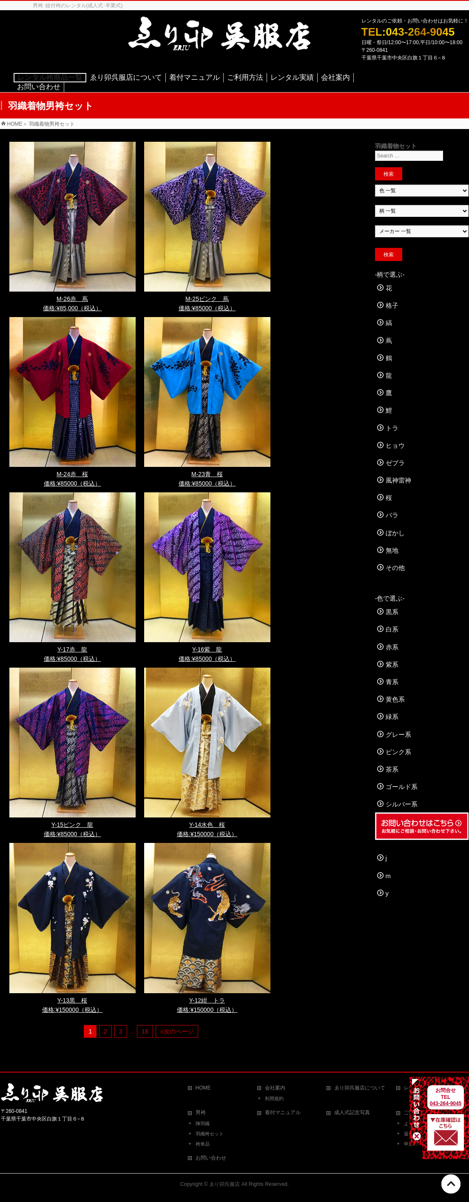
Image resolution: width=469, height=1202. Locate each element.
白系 (392, 629)
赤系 (392, 647)
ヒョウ (395, 445)
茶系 (392, 769)
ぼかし (395, 532)
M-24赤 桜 (72, 474)
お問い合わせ (211, 1158)
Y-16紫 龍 (207, 649)
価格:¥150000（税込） (207, 834)
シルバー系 (402, 804)
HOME (203, 1088)
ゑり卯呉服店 (224, 1184)
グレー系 (398, 734)
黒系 (392, 611)
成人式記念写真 (352, 1112)
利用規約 (274, 1098)
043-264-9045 (446, 1104)
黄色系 (395, 699)
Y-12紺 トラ (207, 1000)
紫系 (392, 664)
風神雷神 (398, 480)
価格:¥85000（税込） (207, 308)
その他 (395, 567)
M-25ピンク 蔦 (207, 298)
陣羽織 (203, 1123)
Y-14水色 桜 (207, 824)
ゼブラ (395, 462)
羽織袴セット (210, 1133)
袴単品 (203, 1143)
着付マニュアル (283, 1112)
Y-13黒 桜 (72, 1000)
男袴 (201, 1112)
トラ (392, 428)
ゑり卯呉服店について (359, 1088)
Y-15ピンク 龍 (72, 824)
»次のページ (176, 1031)
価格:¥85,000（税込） (72, 308)
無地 (392, 550)
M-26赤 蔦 (72, 298)
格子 (392, 305)
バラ (392, 515)
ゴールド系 (402, 786)
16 (145, 1031)
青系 (392, 681)
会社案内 (275, 1088)
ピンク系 (398, 751)
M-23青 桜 (207, 474)
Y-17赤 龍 (72, 649)
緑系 (392, 716)
